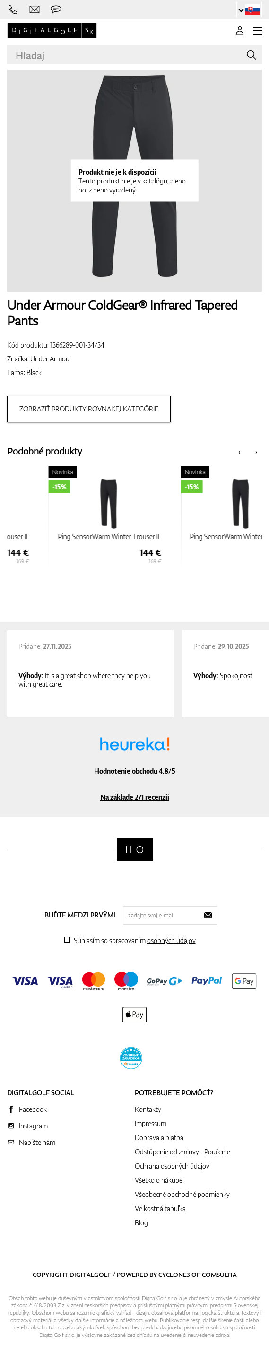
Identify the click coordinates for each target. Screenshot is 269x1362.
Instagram (33, 1125)
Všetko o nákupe (158, 1180)
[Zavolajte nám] (13, 10)
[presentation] (239, 451)
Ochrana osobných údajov (172, 1165)
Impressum (150, 1123)
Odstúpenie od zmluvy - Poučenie (182, 1151)
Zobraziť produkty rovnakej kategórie (88, 408)
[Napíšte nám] (35, 10)
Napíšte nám (37, 1142)
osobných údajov (171, 940)
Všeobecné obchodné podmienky (182, 1194)
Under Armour (51, 358)
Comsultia (219, 1274)
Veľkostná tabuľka (160, 1208)
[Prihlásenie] (239, 30)
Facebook (33, 1109)
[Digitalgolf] (135, 849)
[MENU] (258, 30)
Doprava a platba (159, 1137)
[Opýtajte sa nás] (56, 10)
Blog (141, 1222)
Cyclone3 (174, 1274)
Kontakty (148, 1109)
